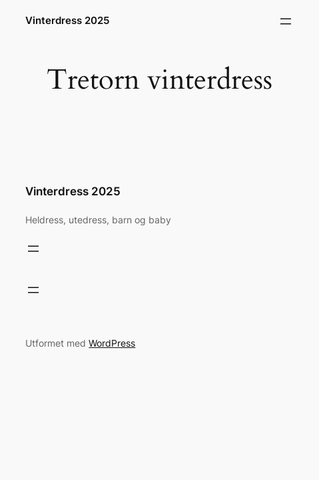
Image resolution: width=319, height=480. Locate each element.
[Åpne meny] (286, 21)
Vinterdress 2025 (67, 21)
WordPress (112, 343)
